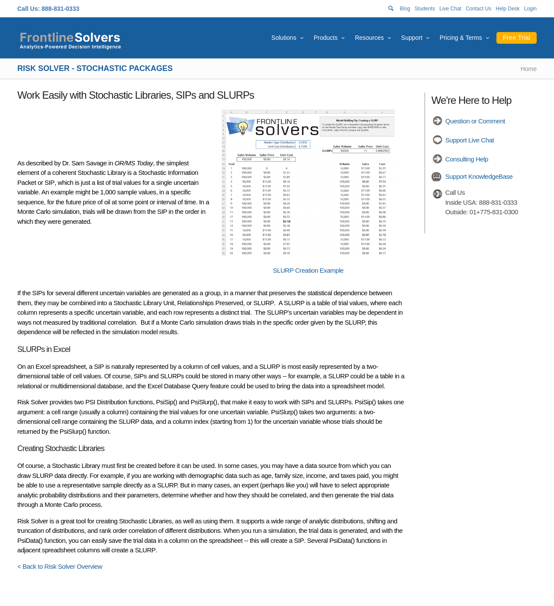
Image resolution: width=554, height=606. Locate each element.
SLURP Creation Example (308, 270)
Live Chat (450, 9)
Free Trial (516, 37)
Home (529, 68)
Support (411, 37)
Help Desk (507, 9)
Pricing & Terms (461, 37)
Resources (369, 37)
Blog (405, 9)
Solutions (283, 37)
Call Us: (28, 8)
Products (326, 37)
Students (425, 9)
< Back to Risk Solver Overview (59, 566)
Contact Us (478, 9)
